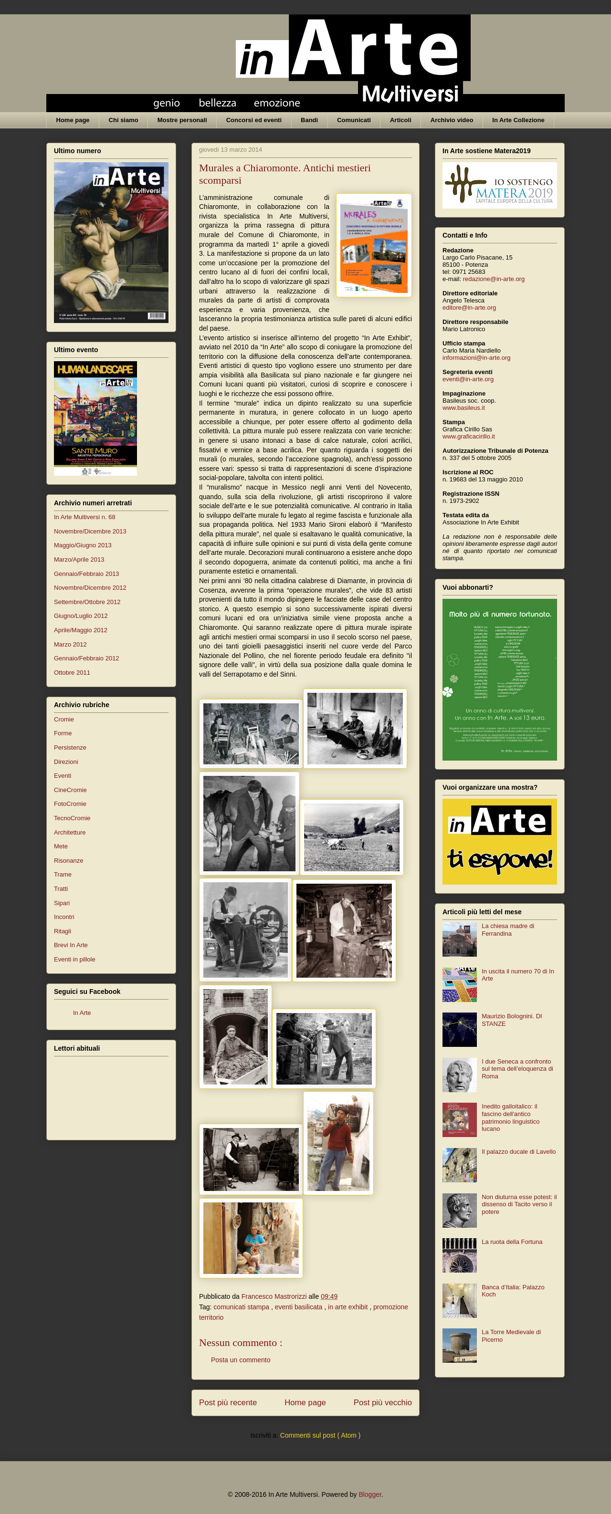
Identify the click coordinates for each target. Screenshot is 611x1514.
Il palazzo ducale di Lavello (519, 1151)
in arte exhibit (348, 1307)
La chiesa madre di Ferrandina (508, 929)
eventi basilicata (300, 1307)
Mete (61, 846)
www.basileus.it (463, 407)
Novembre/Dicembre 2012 (90, 587)
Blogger (369, 1494)
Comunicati (354, 120)
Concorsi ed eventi (254, 120)
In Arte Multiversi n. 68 (85, 517)
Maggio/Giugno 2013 (83, 545)
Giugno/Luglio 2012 (81, 615)
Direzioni (66, 761)
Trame (63, 874)
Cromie (64, 719)
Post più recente (228, 1402)
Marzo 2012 (70, 644)
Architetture (69, 832)
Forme (63, 733)
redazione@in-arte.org (494, 278)
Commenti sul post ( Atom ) (320, 1435)
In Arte (82, 1012)
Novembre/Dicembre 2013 (90, 531)
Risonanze (68, 860)
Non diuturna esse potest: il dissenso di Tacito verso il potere (519, 1204)
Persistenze (70, 747)
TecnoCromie (72, 818)
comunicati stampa (242, 1307)
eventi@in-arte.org (468, 379)
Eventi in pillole (74, 959)
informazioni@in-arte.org (476, 357)
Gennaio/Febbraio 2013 (86, 573)
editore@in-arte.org (469, 307)
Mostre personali (182, 120)
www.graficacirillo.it (468, 436)
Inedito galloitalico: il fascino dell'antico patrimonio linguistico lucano (510, 1117)
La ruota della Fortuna (512, 1241)
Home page (73, 120)
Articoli (400, 120)
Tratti (61, 888)
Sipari (62, 903)
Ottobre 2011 (72, 672)
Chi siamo (123, 120)
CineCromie (70, 790)
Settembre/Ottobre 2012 (87, 602)
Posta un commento (241, 1360)
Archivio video (452, 120)
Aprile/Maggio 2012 (80, 630)
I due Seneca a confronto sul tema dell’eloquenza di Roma (517, 1069)
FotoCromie (70, 803)
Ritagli (62, 931)
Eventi (62, 775)
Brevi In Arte (71, 945)
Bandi (309, 120)
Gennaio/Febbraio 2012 (86, 658)
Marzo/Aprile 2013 (79, 559)
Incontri (64, 916)
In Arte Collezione (518, 120)
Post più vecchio (383, 1402)
